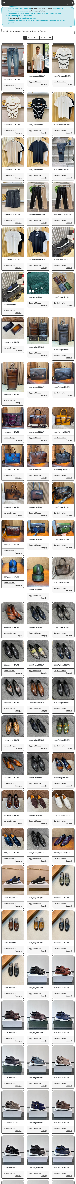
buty (18, 31)
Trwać (49, 37)
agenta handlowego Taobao (36, 11)
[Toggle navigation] (70, 3)
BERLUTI (9, 31)
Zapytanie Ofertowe (9, 86)
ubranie (35, 31)
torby (26, 31)
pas (43, 31)
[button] (18, 88)
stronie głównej (14, 18)
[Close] (71, 8)
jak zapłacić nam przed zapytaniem (41, 9)
